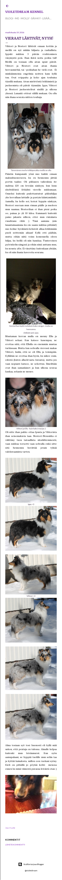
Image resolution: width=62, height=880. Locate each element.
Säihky (36, 18)
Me (17, 18)
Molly (25, 18)
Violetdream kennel (24, 12)
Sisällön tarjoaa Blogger (31, 864)
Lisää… (46, 18)
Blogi (9, 18)
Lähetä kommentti (15, 844)
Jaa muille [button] (10, 828)
